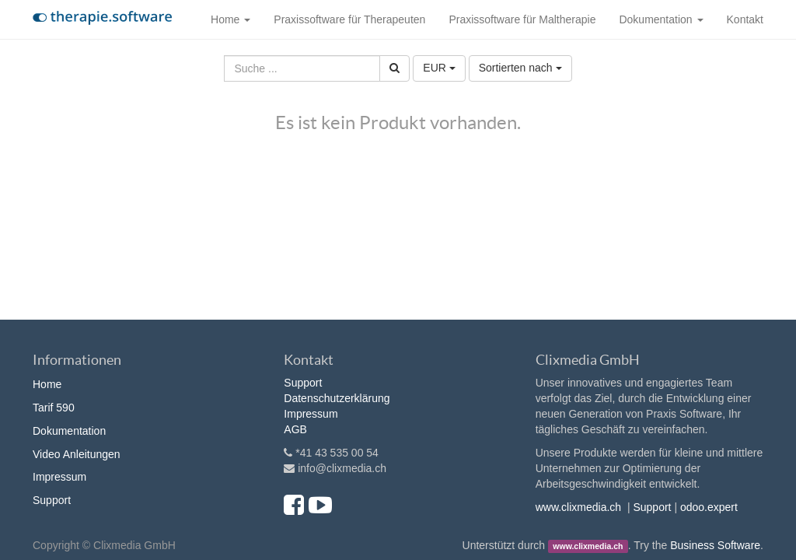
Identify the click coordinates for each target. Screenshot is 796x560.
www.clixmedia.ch (578, 507)
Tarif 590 (54, 407)
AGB (295, 429)
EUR (439, 67)
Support (52, 500)
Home (47, 384)
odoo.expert (709, 507)
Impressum (59, 477)
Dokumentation (69, 431)
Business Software (715, 545)
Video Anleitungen (76, 454)
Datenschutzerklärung (336, 398)
